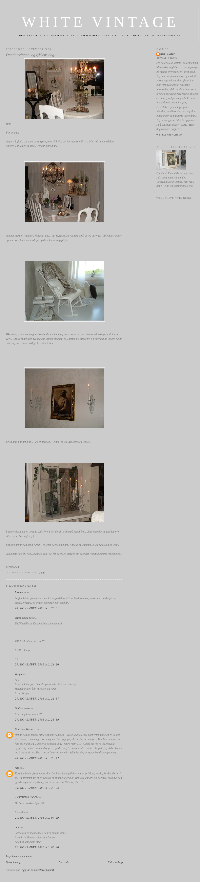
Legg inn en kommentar (19, 856)
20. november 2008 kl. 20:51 (37, 608)
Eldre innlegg (115, 862)
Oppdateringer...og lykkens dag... (31, 55)
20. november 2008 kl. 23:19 (37, 719)
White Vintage (100, 21)
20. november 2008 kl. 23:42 (37, 758)
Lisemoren (20, 592)
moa (17, 827)
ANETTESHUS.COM (26, 797)
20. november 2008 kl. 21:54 (37, 698)
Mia (17, 767)
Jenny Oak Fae (23, 617)
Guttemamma (22, 708)
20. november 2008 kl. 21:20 (37, 664)
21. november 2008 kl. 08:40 (37, 847)
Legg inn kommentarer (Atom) (37, 870)
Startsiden (64, 862)
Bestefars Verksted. (25, 729)
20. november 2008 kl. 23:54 (37, 788)
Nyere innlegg (13, 862)
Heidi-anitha (167, 54)
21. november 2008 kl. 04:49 (37, 817)
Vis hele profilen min (169, 135)
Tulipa (18, 674)
